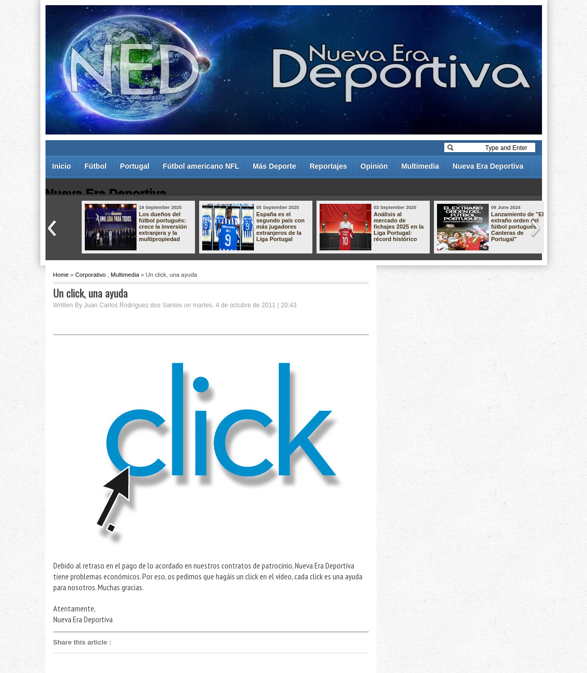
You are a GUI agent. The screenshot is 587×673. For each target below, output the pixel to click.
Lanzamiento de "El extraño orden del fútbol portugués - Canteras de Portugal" (517, 226)
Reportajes (328, 166)
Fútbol (95, 166)
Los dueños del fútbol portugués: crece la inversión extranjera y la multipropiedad (163, 226)
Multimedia (420, 166)
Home (61, 275)
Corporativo (91, 275)
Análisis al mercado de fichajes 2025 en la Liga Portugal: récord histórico (399, 226)
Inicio (61, 166)
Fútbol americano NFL (201, 166)
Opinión (374, 166)
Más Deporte (274, 166)
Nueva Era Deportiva (488, 166)
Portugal (134, 166)
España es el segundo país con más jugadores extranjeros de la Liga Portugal (281, 226)
